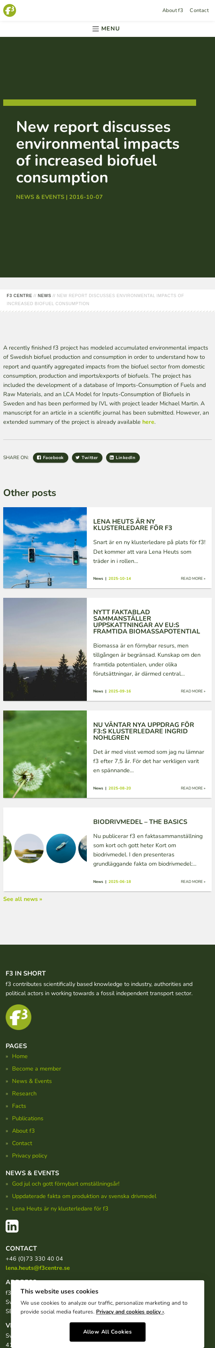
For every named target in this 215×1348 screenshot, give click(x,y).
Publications (27, 1118)
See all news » (22, 899)
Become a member (36, 1069)
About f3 (172, 10)
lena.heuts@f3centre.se (38, 1268)
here (148, 422)
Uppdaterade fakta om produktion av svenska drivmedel (84, 1196)
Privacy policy (29, 1156)
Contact (199, 10)
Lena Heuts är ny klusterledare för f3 (60, 1208)
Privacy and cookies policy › (130, 1312)
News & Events (32, 1081)
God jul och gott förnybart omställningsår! (65, 1184)
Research (24, 1093)
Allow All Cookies (107, 1332)
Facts (19, 1106)
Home (20, 1056)
